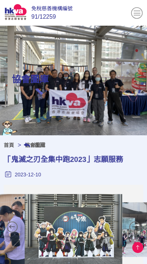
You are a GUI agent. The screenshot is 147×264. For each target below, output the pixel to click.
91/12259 (43, 17)
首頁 (9, 145)
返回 (39, 145)
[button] (12, 226)
